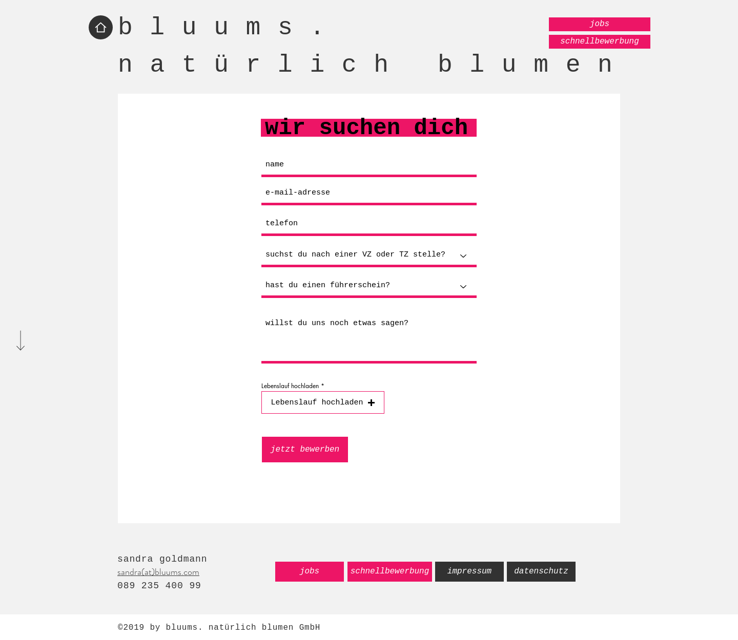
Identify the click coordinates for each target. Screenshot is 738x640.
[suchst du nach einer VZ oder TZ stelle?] (369, 255)
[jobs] (599, 24)
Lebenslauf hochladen (290, 386)
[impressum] (469, 572)
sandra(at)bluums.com (158, 572)
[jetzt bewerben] (305, 449)
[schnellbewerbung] (599, 42)
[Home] (101, 27)
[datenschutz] (541, 572)
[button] (322, 402)
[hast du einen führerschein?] (369, 286)
